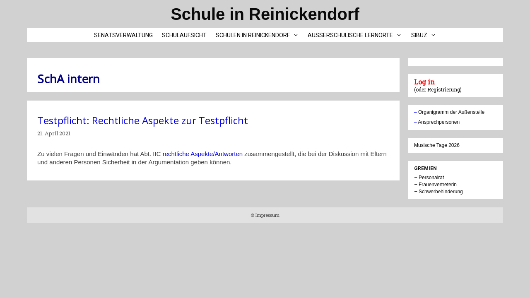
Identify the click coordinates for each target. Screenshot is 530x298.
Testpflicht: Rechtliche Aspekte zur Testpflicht (142, 120)
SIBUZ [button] (426, 35)
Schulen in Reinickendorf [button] (259, 35)
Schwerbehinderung (441, 192)
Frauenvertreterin (438, 184)
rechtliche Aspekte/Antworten (203, 153)
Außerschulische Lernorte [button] (357, 35)
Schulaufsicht (184, 35)
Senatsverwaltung (123, 35)
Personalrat (431, 177)
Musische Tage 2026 (437, 145)
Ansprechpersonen (439, 122)
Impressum (266, 215)
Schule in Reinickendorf (265, 14)
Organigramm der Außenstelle (451, 112)
